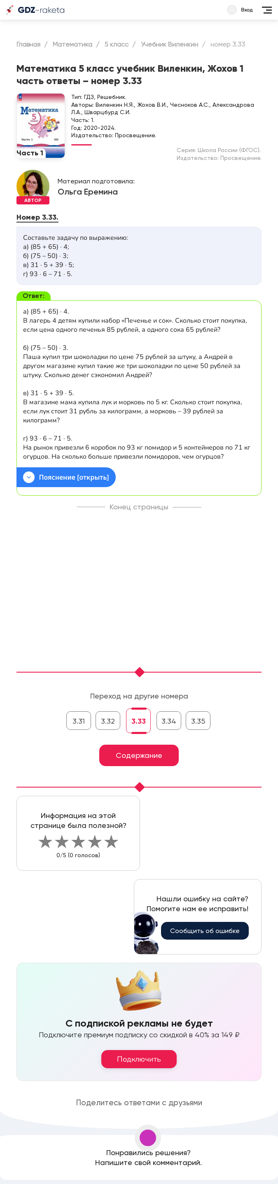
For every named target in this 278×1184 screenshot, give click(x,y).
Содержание (139, 755)
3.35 (198, 721)
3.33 (138, 721)
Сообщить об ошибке (205, 931)
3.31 (78, 721)
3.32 (108, 721)
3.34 (168, 721)
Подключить (139, 1059)
